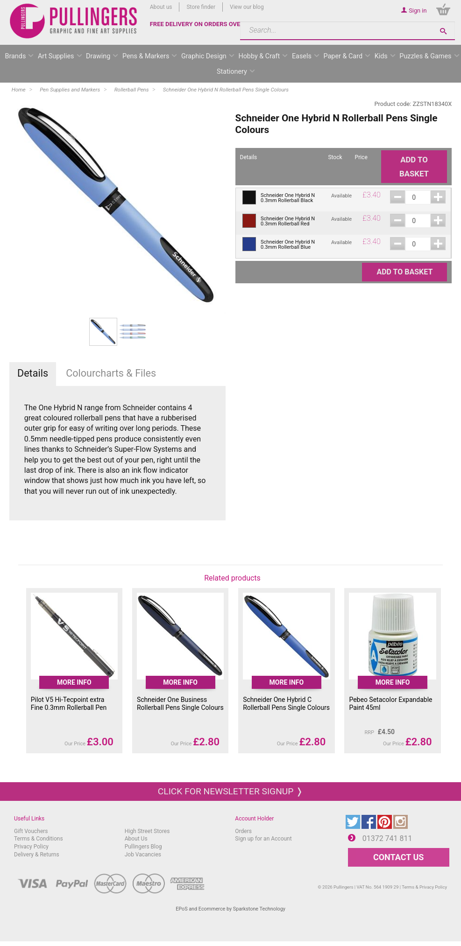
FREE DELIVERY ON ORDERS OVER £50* (204, 24)
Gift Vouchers (31, 831)
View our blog (247, 7)
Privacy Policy (31, 846)
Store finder (200, 7)
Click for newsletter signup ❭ (230, 791)
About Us (136, 838)
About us (161, 7)
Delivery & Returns (36, 854)
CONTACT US (398, 857)
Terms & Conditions (38, 838)
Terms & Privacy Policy (424, 887)
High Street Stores (147, 831)
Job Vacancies (143, 854)
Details (32, 373)
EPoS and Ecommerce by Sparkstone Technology (230, 909)
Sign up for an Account (263, 838)
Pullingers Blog (143, 846)
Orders (243, 831)
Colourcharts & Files (111, 373)
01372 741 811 (387, 838)
